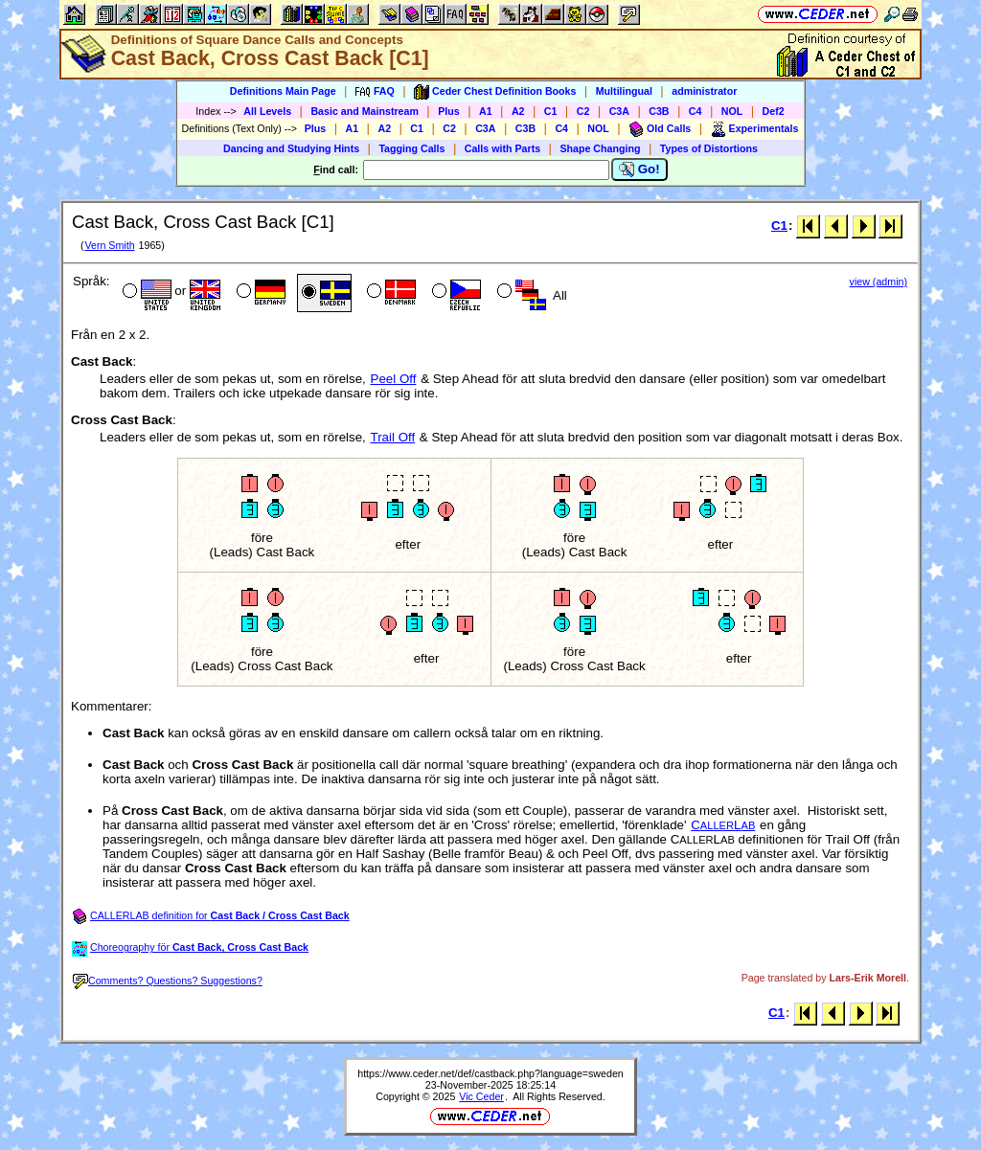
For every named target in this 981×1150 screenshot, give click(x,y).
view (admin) (878, 281)
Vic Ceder (481, 1096)
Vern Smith (109, 245)
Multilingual (624, 91)
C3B (659, 111)
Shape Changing (599, 148)
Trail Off (393, 437)
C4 (695, 111)
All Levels (267, 111)
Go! (639, 169)
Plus (449, 111)
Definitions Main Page (283, 91)
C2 (583, 111)
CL (723, 825)
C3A (619, 111)
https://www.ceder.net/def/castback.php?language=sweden (490, 1073)
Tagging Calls (411, 148)
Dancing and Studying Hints (291, 148)
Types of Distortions (709, 148)
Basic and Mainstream (364, 111)
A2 (518, 111)
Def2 (774, 111)
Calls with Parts (502, 148)
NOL (732, 111)
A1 (485, 111)
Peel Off (394, 379)
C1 (551, 111)
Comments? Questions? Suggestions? (167, 980)
